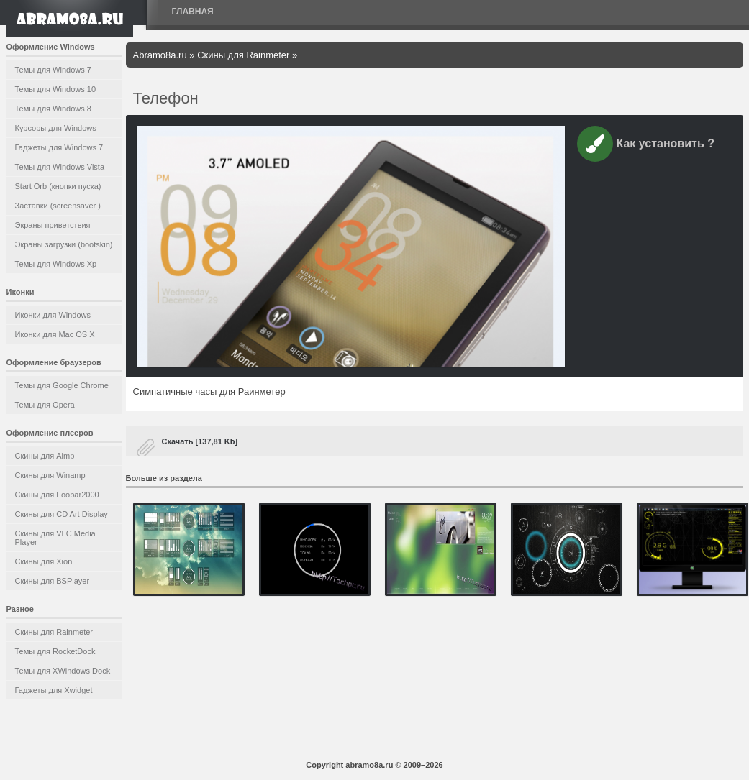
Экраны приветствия (53, 225)
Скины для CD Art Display (61, 514)
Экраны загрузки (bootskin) (64, 244)
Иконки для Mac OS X (55, 334)
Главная (193, 11)
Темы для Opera (45, 404)
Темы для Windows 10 (55, 89)
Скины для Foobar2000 (57, 494)
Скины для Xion (44, 561)
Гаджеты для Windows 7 (59, 147)
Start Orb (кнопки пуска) (58, 186)
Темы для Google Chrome (62, 385)
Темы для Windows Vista (60, 166)
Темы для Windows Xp (56, 264)
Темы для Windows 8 (53, 108)
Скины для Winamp (50, 475)
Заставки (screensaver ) (58, 205)
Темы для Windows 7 (53, 69)
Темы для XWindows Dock (63, 670)
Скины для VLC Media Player (55, 537)
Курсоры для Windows (55, 128)
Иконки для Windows (53, 315)
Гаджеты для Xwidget (54, 690)
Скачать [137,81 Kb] (200, 441)
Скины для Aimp (45, 455)
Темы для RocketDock (55, 651)
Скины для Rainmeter (54, 632)
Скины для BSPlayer (52, 581)
